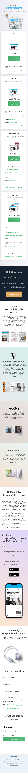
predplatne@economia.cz (12, 708)
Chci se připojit (14, 294)
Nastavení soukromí (14, 765)
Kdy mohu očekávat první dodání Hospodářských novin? (11, 676)
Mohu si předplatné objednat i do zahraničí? (9, 683)
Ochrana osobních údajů (18, 761)
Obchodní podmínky (8, 761)
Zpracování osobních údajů (12, 763)
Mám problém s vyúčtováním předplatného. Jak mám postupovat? (11, 690)
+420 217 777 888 (10, 704)
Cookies (20, 763)
